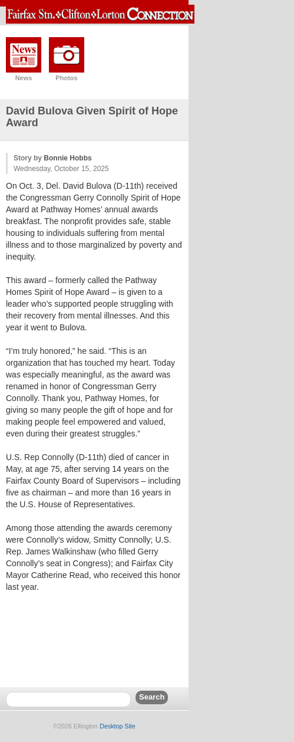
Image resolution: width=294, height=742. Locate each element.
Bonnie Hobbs (67, 158)
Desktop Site (117, 726)
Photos (66, 77)
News (23, 77)
